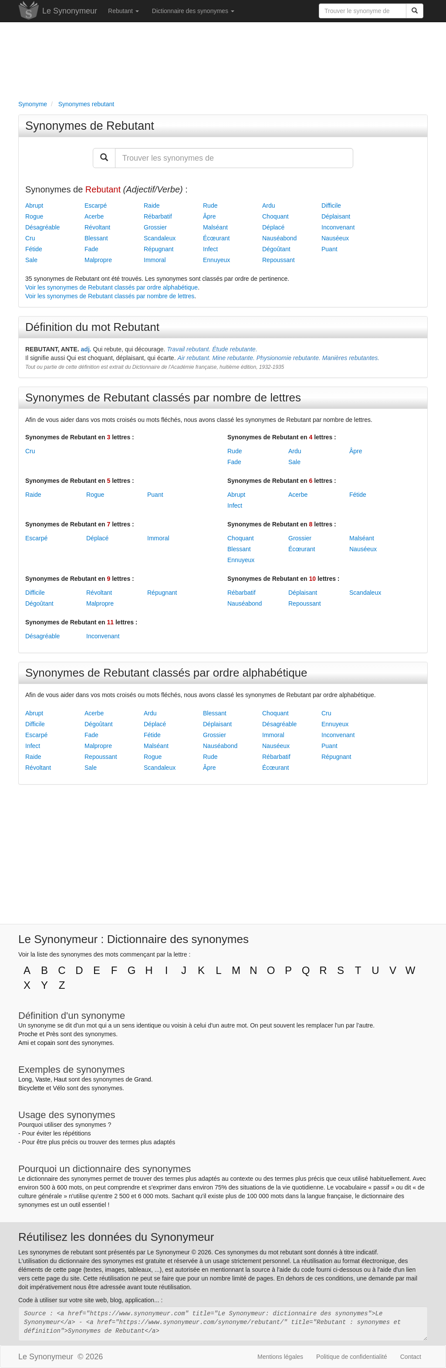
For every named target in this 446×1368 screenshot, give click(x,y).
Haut (60, 1079)
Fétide (33, 249)
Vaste (43, 1079)
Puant (329, 249)
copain (46, 1042)
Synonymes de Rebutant (89, 125)
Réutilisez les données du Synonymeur (116, 1236)
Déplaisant (335, 216)
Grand (142, 1079)
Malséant (215, 227)
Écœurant (216, 238)
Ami (23, 1042)
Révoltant (97, 227)
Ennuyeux (216, 259)
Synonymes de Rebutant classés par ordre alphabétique (166, 672)
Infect (210, 249)
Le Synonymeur (69, 11)
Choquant (275, 216)
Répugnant (159, 249)
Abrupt (34, 205)
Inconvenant (338, 227)
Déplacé (273, 227)
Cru (30, 238)
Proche (27, 1034)
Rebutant (123, 10)
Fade (91, 249)
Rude (210, 205)
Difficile (331, 205)
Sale (31, 259)
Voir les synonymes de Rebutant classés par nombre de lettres (109, 296)
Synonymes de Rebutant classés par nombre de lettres (163, 397)
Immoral (155, 259)
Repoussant (278, 259)
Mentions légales (280, 1356)
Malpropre (98, 259)
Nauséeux (335, 238)
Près (52, 1034)
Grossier (155, 227)
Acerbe (94, 216)
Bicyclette (31, 1088)
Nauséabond (279, 238)
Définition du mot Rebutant (92, 327)
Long (25, 1079)
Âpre (209, 216)
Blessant (96, 238)
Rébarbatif (158, 216)
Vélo (59, 1088)
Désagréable (42, 227)
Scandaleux (160, 238)
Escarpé (95, 205)
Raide (152, 205)
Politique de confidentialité (351, 1356)
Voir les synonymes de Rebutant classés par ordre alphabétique (111, 287)
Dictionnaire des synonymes (193, 10)
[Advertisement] (223, 59)
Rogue (34, 216)
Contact (410, 1356)
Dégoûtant (276, 249)
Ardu (268, 205)
